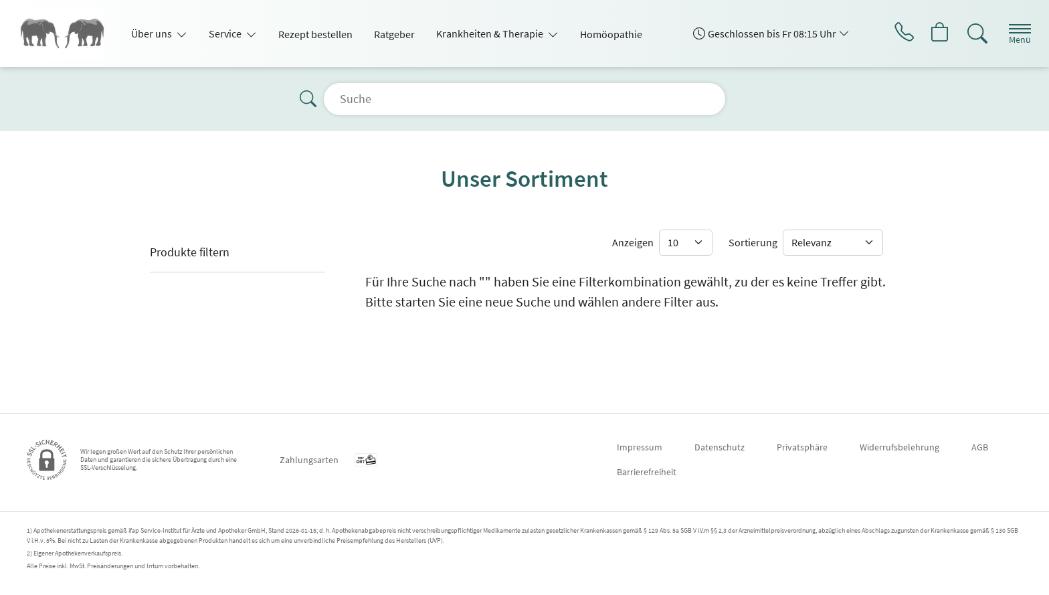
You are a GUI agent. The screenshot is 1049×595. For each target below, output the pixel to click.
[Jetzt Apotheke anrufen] (901, 33)
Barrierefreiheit (646, 472)
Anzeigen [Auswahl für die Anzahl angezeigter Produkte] (633, 242)
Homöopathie (611, 34)
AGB (979, 447)
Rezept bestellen (315, 34)
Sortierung (753, 242)
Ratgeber (394, 34)
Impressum (639, 447)
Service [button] (226, 33)
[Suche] (975, 33)
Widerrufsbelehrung (899, 447)
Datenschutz (719, 447)
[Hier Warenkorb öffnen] (938, 33)
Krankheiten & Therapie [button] (490, 33)
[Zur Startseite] (67, 33)
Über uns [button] (152, 33)
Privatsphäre (802, 447)
